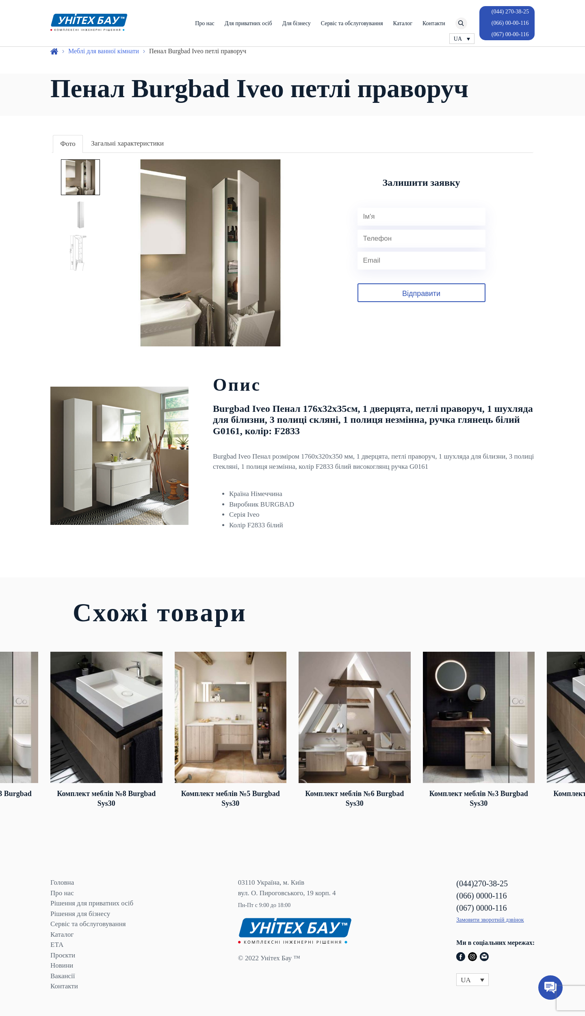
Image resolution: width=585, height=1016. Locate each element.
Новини (61, 965)
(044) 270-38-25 (510, 12)
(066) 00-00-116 (510, 23)
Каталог (402, 23)
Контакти (433, 23)
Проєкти (62, 955)
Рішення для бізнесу (80, 914)
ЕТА (56, 945)
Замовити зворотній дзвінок (490, 920)
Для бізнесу (296, 23)
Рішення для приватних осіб (91, 903)
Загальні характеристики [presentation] (127, 143)
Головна (62, 882)
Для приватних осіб (248, 23)
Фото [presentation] (67, 144)
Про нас (204, 23)
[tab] (67, 144)
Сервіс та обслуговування (352, 23)
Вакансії (62, 976)
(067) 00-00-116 (510, 34)
